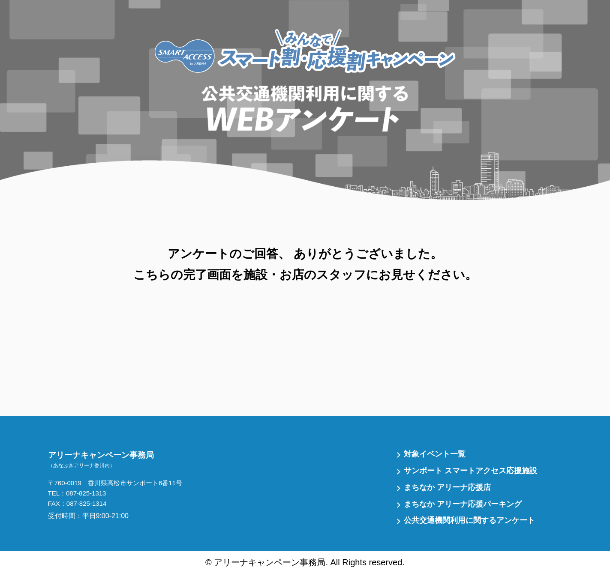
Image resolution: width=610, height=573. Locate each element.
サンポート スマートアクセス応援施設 (470, 470)
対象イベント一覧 (435, 454)
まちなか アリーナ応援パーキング (463, 504)
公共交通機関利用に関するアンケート (469, 520)
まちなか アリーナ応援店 (447, 487)
